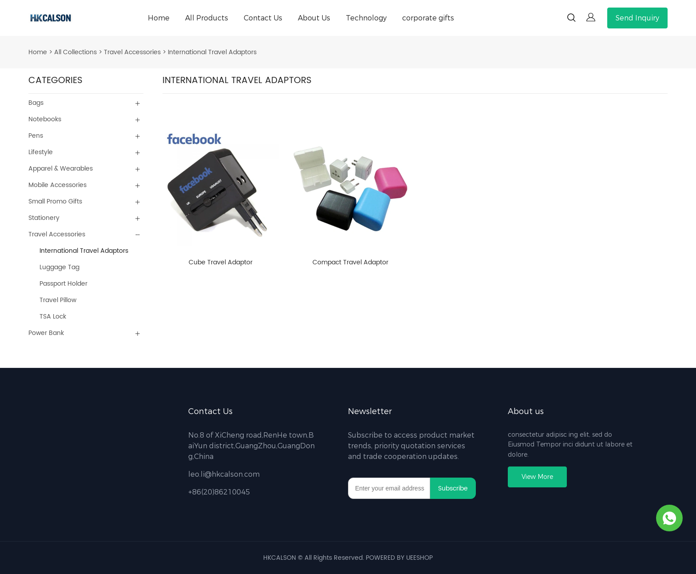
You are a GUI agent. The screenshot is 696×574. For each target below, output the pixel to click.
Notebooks (44, 119)
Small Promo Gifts (55, 201)
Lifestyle (40, 152)
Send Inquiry (637, 18)
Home (159, 18)
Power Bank (46, 333)
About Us (314, 18)
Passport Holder (63, 284)
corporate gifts (428, 18)
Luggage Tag (59, 267)
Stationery (43, 218)
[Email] (389, 488)
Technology (366, 18)
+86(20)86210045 (219, 492)
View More (537, 477)
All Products (206, 18)
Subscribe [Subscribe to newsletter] (453, 488)
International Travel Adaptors (212, 52)
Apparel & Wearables (60, 168)
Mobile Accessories (57, 185)
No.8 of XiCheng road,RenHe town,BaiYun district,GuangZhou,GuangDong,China (251, 445)
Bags (36, 103)
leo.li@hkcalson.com (224, 474)
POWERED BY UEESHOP (399, 558)
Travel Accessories (132, 52)
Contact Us (263, 18)
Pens (35, 136)
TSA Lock (53, 316)
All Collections (75, 52)
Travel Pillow (58, 300)
